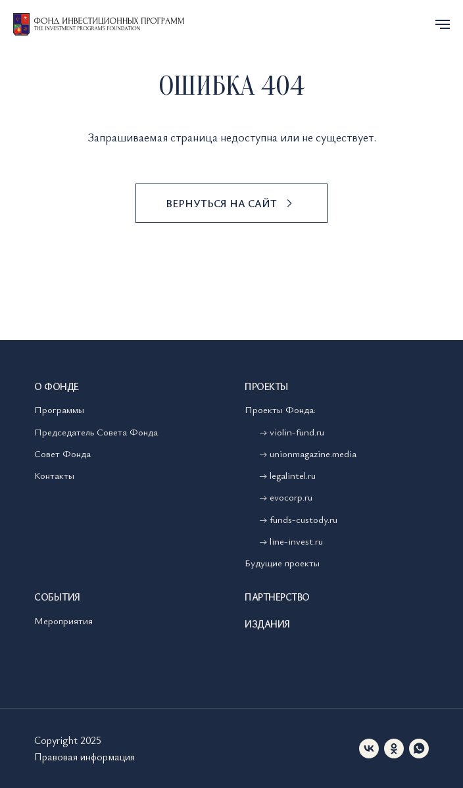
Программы (59, 409)
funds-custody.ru (303, 519)
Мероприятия (63, 620)
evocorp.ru (291, 496)
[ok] (394, 748)
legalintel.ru (294, 474)
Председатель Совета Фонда (96, 431)
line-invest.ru (296, 540)
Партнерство (277, 596)
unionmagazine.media (313, 453)
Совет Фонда (62, 453)
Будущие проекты (282, 562)
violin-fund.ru (297, 431)
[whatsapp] (419, 748)
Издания (267, 623)
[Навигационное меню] (442, 24)
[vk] (369, 748)
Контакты (54, 474)
